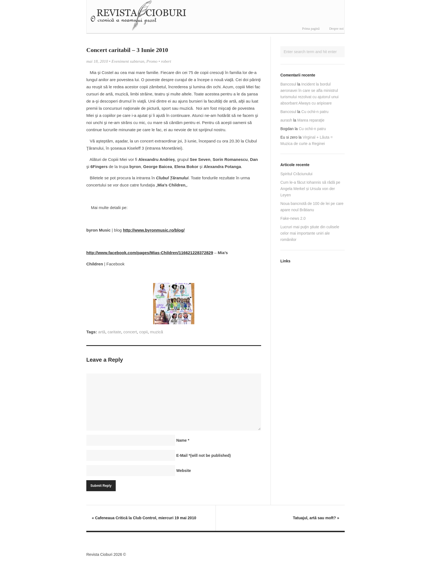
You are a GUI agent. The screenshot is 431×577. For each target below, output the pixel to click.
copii (143, 331)
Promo (152, 61)
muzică (156, 331)
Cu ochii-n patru (314, 111)
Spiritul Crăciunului (296, 174)
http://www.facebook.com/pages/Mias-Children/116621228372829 (149, 252)
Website (183, 470)
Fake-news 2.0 (293, 218)
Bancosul (288, 84)
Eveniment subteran (128, 61)
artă (101, 331)
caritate (114, 331)
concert (130, 331)
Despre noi (336, 29)
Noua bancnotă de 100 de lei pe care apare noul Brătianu (312, 206)
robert (166, 61)
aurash (286, 120)
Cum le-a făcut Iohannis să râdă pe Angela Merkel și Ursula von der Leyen (310, 188)
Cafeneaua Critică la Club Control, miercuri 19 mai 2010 (144, 518)
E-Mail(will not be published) (203, 455)
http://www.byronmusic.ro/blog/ (153, 230)
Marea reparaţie (311, 120)
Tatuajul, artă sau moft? (316, 518)
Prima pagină (311, 29)
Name (182, 440)
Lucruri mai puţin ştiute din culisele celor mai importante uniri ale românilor (309, 233)
